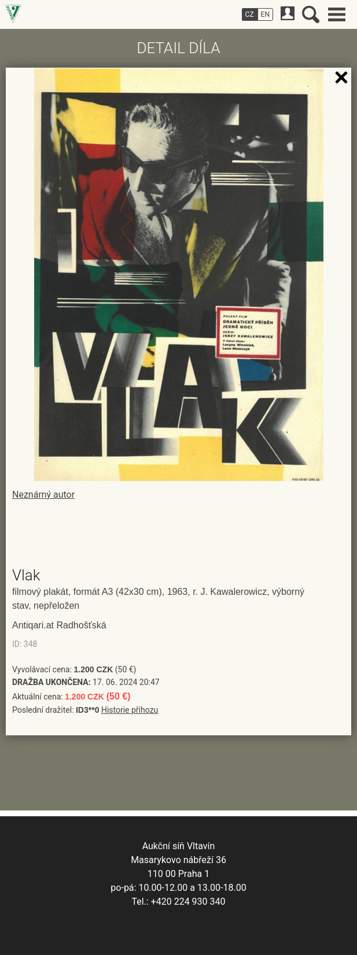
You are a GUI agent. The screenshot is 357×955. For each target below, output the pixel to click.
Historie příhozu (129, 710)
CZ (249, 14)
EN (265, 14)
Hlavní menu (336, 14)
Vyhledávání (310, 14)
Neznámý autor (43, 494)
